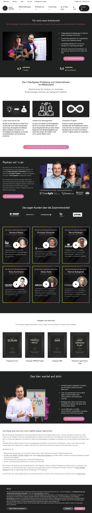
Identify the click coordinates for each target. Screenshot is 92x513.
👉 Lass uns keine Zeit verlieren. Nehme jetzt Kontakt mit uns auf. (46, 147)
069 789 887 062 (84, 1)
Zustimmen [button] (80, 508)
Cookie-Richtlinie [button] (38, 493)
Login (74, 8)
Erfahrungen (81, 474)
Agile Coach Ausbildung (44, 456)
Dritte (41, 495)
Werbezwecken (10, 498)
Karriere (29, 1)
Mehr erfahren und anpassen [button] (17, 508)
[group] (16, 246)
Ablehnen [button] (68, 508)
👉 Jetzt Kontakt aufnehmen (74, 59)
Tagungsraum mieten (41, 1)
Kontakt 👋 (83, 8)
